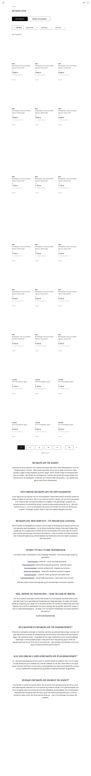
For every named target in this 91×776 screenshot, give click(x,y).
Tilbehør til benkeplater (39, 19)
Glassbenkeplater (30, 575)
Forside (14, 6)
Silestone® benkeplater (32, 571)
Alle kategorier (19, 19)
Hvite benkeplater (28, 565)
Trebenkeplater (33, 562)
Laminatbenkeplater (27, 578)
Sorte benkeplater (30, 568)
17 (69, 447)
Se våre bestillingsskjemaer (45, 616)
